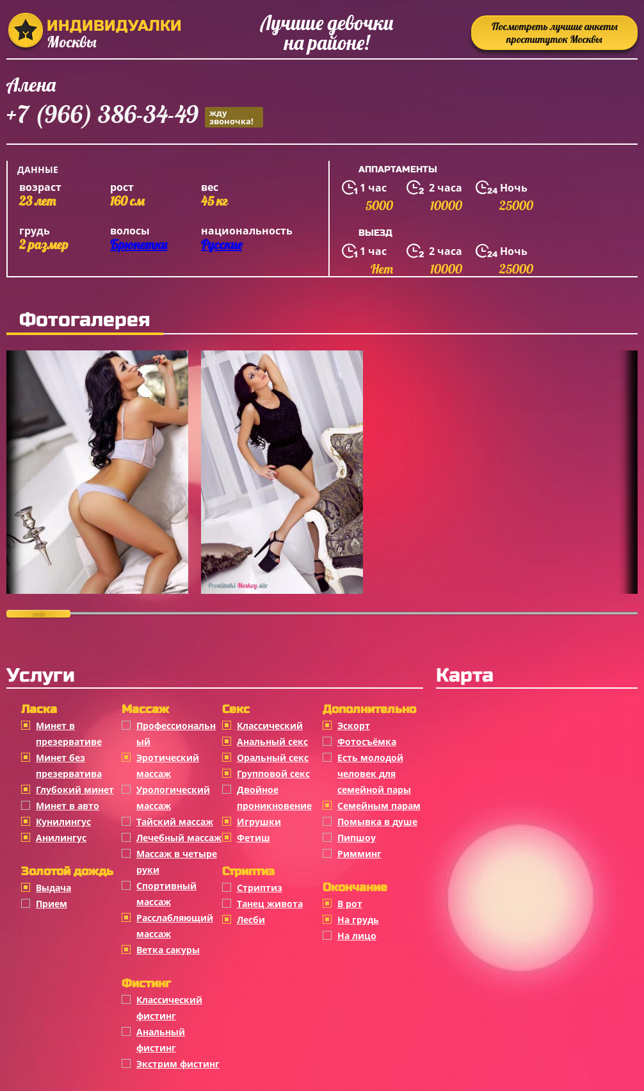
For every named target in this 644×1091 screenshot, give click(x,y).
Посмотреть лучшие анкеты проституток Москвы (555, 32)
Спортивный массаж (166, 894)
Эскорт (353, 725)
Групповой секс (273, 773)
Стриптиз (259, 888)
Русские (221, 244)
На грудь (358, 920)
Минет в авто (67, 806)
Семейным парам (379, 806)
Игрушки (259, 822)
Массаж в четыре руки (176, 862)
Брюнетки (138, 244)
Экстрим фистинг (178, 1064)
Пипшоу (356, 838)
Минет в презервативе (69, 733)
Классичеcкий (270, 725)
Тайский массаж (174, 822)
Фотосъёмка (366, 741)
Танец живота (270, 904)
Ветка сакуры (168, 950)
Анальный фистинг (160, 1040)
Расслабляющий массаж (174, 926)
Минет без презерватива (69, 765)
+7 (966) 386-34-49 (134, 116)
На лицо (356, 936)
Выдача (53, 888)
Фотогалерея (84, 319)
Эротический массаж (167, 765)
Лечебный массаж (178, 838)
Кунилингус (63, 822)
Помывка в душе (377, 822)
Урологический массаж (173, 797)
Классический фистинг (169, 1008)
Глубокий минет (75, 789)
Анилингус (61, 838)
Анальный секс (272, 741)
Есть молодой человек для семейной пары (374, 773)
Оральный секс (273, 757)
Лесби (251, 920)
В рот (349, 904)
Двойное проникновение (274, 797)
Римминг (359, 854)
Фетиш (253, 838)
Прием (51, 904)
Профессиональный (176, 733)
